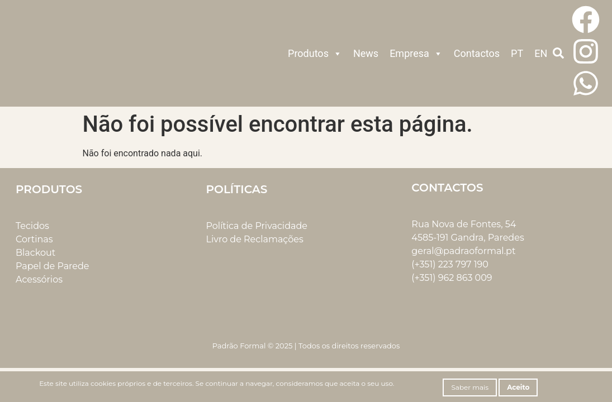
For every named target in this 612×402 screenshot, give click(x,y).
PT (517, 53)
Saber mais (469, 387)
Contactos (477, 53)
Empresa (416, 53)
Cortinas (34, 239)
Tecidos (32, 226)
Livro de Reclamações (254, 239)
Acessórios (39, 279)
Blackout (35, 252)
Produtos (315, 53)
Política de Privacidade (256, 226)
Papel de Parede (52, 266)
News (365, 53)
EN (540, 53)
